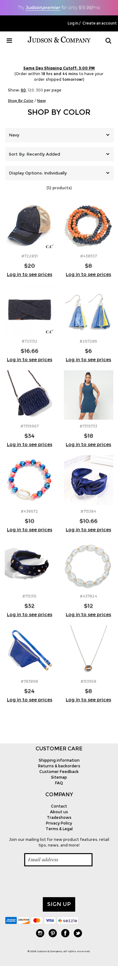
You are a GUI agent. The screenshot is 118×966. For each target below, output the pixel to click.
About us (59, 811)
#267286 (88, 341)
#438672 (29, 511)
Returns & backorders (59, 766)
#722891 (29, 256)
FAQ (59, 783)
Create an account (99, 23)
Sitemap (59, 777)
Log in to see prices (29, 274)
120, (31, 90)
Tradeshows (59, 817)
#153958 (88, 681)
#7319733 (88, 426)
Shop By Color (59, 112)
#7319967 (29, 426)
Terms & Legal (59, 828)
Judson (42, 7)
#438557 (88, 256)
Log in (73, 23)
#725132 (29, 341)
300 (39, 90)
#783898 (29, 681)
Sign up (59, 904)
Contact (59, 806)
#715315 (29, 596)
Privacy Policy (59, 823)
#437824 (88, 596)
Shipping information (59, 760)
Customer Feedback (59, 771)
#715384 (88, 511)
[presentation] (53, 881)
